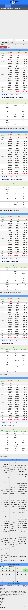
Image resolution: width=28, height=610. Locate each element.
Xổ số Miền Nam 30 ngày (16, 179)
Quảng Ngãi (13, 529)
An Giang (5, 500)
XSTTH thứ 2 (13, 469)
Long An (6, 530)
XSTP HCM (6, 521)
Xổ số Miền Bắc (20, 537)
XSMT (13, 6)
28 (6, 570)
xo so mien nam (13, 606)
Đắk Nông (13, 527)
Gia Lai (12, 513)
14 (13, 575)
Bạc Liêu (5, 478)
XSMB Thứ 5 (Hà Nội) (22, 500)
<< (0, 566)
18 (2, 577)
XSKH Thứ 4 (13, 494)
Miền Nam (7, 42)
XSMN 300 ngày (3, 456)
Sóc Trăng (25, 53)
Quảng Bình (13, 502)
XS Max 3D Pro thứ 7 (22, 530)
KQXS (2, 42)
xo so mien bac (6, 606)
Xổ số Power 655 (23, 479)
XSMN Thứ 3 (6, 482)
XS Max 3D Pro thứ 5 (22, 506)
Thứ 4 (2, 47)
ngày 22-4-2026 (19, 132)
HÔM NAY (2, 597)
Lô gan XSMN (9, 343)
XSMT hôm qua (13, 556)
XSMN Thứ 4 (13, 42)
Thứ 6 (16, 47)
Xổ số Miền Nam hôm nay (8, 50)
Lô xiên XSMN (11, 425)
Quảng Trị (12, 504)
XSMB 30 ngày (22, 560)
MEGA (24, 6)
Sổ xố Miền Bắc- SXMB (22, 498)
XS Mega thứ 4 (20, 494)
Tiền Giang (6, 540)
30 (13, 570)
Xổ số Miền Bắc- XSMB (22, 475)
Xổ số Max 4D (24, 485)
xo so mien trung (21, 606)
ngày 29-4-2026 (22, 50)
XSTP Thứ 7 (6, 523)
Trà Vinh (5, 514)
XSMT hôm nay (13, 552)
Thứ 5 (9, 47)
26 (6, 579)
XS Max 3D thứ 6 (23, 519)
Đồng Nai (10, 53)
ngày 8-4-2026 (17, 296)
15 (17, 575)
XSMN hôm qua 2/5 (7, 40)
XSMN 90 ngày (16, 210)
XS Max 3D (22, 469)
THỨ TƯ (16, 50)
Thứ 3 (22, 45)
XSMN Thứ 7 (6, 532)
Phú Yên (12, 465)
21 (13, 577)
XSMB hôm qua (22, 556)
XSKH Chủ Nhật (13, 536)
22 (17, 577)
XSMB (2, 6)
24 (25, 577)
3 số (16, 95)
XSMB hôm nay (22, 552)
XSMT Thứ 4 (13, 496)
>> (9, 566)
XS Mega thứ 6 (20, 517)
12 (6, 575)
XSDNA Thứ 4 (13, 490)
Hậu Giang (6, 528)
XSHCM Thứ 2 (6, 466)
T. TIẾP (1, 600)
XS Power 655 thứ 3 (21, 481)
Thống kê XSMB (19, 97)
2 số (11, 95)
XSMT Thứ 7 (13, 531)
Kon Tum (12, 538)
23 (21, 577)
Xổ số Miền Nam (8, 214)
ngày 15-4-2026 (19, 214)
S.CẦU (18, 6)
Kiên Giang (5, 536)
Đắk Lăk (11, 478)
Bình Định (13, 500)
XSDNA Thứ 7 (13, 524)
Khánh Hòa (13, 492)
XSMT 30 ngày (13, 560)
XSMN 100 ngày (17, 292)
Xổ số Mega (24, 492)
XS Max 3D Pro (23, 504)
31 (25, 579)
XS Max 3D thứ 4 (23, 496)
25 (2, 579)
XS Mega (25, 515)
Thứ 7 (22, 47)
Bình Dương (6, 512)
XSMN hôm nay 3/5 (21, 40)
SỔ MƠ (2, 603)
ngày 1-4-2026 (18, 378)
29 (9, 570)
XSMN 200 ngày (3, 374)
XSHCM (6, 464)
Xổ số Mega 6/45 (21, 541)
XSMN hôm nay (8, 132)
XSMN (8, 6)
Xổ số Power (20, 502)
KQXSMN (9, 378)
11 (2, 575)
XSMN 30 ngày (20, 128)
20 (9, 577)
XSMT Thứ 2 (13, 471)
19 (6, 577)
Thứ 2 (16, 45)
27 (2, 570)
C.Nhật (9, 45)
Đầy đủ (4, 95)
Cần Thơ (17, 53)
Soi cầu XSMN (14, 261)
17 (25, 575)
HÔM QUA (2, 599)
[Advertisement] (14, 25)
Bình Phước (6, 525)
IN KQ (1, 604)
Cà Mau (5, 468)
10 (25, 573)
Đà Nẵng (13, 487)
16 (21, 575)
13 (9, 575)
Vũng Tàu (7, 480)
